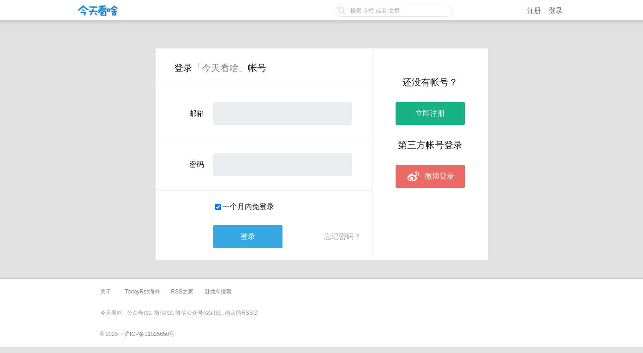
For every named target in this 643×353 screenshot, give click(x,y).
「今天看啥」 (220, 68)
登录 (556, 10)
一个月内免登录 (248, 206)
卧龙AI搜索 (218, 291)
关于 (105, 291)
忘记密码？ (342, 236)
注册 (534, 10)
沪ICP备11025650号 (149, 334)
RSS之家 (182, 291)
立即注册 (430, 113)
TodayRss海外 (143, 291)
